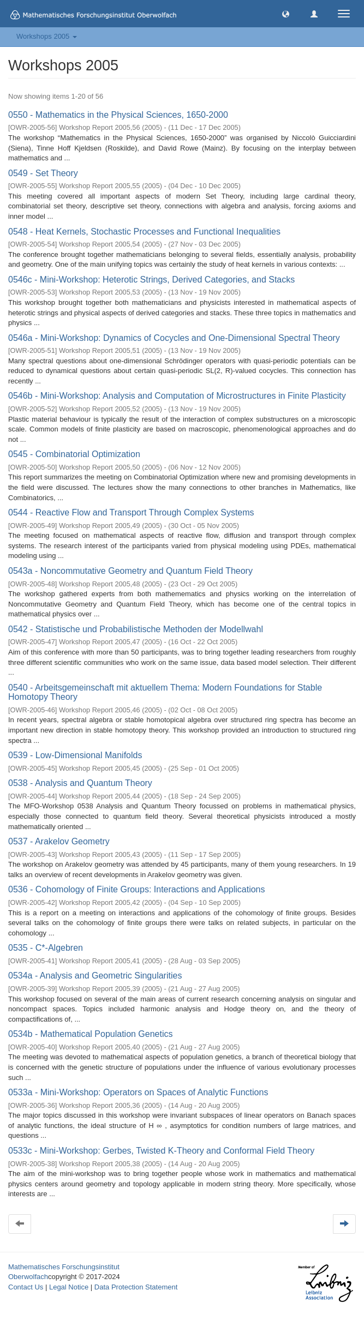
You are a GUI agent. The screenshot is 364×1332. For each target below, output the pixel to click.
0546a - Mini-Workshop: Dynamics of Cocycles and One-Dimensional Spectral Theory (174, 338)
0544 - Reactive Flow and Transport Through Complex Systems (131, 512)
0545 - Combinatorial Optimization (74, 454)
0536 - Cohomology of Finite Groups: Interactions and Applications (136, 889)
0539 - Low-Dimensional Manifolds (75, 755)
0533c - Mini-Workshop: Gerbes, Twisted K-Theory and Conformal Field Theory (161, 1150)
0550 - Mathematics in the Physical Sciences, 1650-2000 (118, 114)
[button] (285, 13)
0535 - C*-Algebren (45, 947)
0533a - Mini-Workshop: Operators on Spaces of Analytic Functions (138, 1092)
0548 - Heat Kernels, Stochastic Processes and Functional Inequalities (144, 231)
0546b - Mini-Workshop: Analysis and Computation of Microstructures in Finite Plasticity (177, 395)
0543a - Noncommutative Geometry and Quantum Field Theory (130, 570)
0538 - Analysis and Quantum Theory (80, 783)
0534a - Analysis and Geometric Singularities (95, 975)
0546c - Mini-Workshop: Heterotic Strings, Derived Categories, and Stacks (151, 279)
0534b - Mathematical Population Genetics (90, 1034)
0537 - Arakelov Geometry (59, 841)
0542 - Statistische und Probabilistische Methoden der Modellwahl (135, 629)
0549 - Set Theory (43, 173)
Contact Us (25, 1287)
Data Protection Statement (135, 1287)
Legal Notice (68, 1287)
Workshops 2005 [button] (46, 36)
